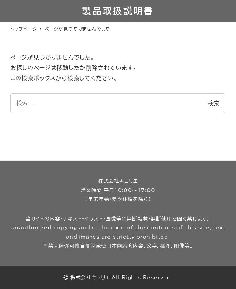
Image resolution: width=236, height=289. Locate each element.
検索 (213, 103)
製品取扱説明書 (118, 10)
